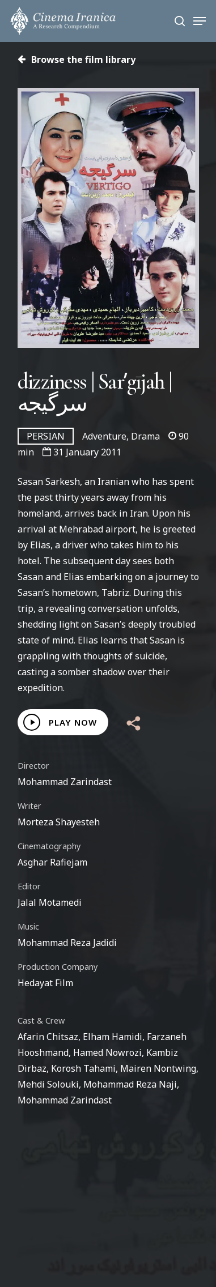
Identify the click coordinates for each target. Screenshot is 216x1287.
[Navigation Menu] (199, 21)
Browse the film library (76, 59)
